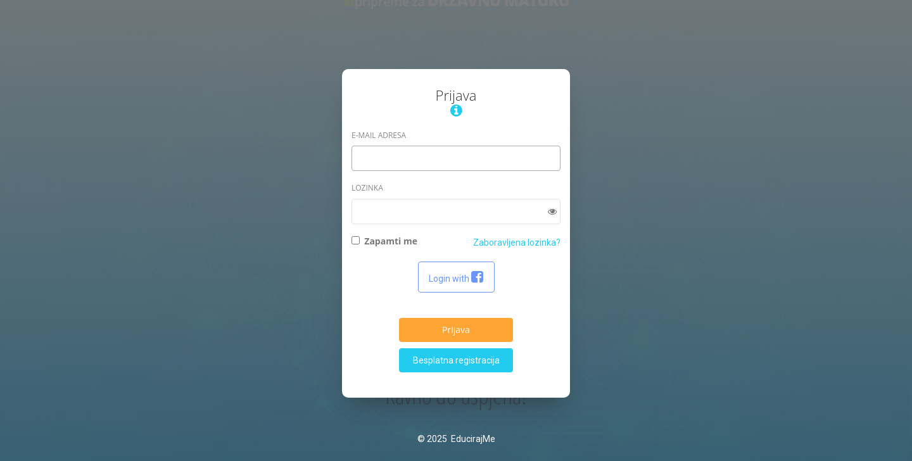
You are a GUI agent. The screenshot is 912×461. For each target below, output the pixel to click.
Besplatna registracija (456, 360)
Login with (456, 277)
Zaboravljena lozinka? (516, 242)
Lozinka (367, 187)
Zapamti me (384, 241)
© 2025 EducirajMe (456, 439)
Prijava (456, 330)
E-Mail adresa (379, 135)
